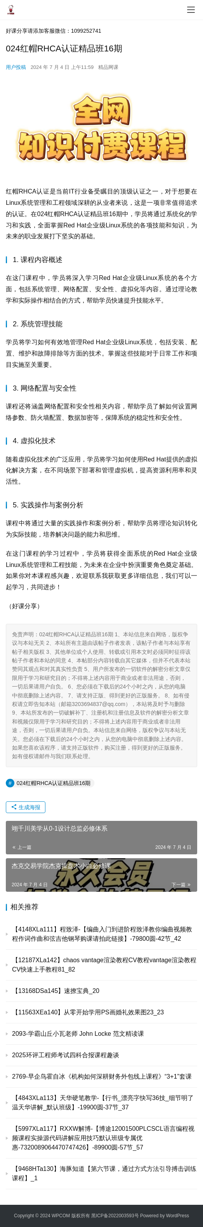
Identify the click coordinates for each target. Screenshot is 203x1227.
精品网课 (108, 67)
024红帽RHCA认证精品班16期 (54, 783)
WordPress (177, 1215)
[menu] (191, 10)
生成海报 (25, 807)
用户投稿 (16, 67)
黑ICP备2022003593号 (115, 1215)
